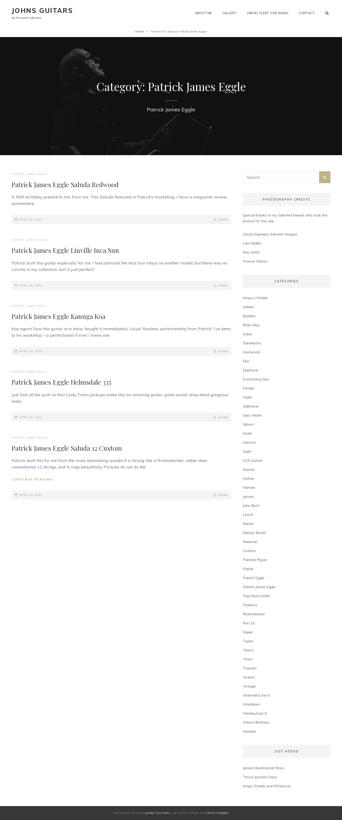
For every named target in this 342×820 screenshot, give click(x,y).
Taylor (248, 641)
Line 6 (248, 514)
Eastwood (251, 352)
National (250, 541)
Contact (307, 13)
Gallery (229, 13)
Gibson (248, 424)
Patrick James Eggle (29, 174)
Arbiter (248, 307)
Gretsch (249, 442)
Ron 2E (249, 623)
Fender (248, 388)
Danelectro (252, 343)
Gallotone (251, 406)
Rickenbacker (254, 614)
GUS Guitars (253, 460)
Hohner (249, 487)
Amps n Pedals (255, 297)
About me (203, 13)
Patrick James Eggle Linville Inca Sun (65, 250)
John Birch (251, 505)
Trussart (250, 668)
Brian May (251, 325)
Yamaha (249, 731)
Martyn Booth (254, 532)
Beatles (249, 316)
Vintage (249, 686)
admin (223, 219)
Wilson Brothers (256, 722)
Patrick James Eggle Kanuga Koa (58, 316)
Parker (248, 568)
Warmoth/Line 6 (256, 695)
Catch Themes (217, 813)
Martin (248, 523)
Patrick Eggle (254, 577)
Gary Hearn (252, 415)
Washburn (251, 704)
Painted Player (255, 559)
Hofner (248, 478)
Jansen (248, 496)
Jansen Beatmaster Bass (263, 768)
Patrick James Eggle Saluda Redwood (65, 184)
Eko (246, 361)
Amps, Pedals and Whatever (267, 786)
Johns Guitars (42, 10)
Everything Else (256, 379)
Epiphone (250, 370)
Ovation (249, 550)
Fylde (247, 397)
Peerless (250, 605)
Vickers (249, 677)
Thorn (248, 659)
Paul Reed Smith (256, 596)
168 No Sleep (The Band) (267, 13)
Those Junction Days (260, 777)
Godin (247, 433)
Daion (248, 334)
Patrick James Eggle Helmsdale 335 (61, 382)
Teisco (248, 650)
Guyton (249, 469)
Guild (247, 451)
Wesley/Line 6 (255, 713)
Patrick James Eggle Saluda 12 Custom (67, 448)
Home (139, 31)
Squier (248, 632)
